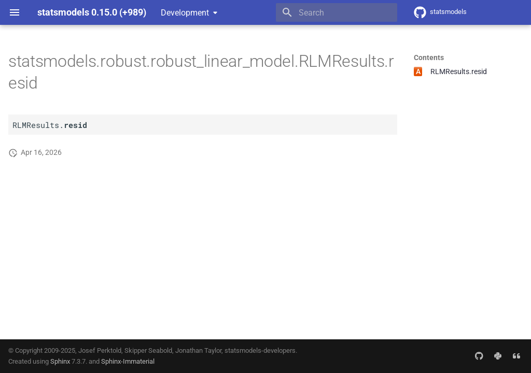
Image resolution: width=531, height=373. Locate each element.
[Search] (336, 12)
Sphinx (60, 361)
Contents (429, 57)
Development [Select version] (185, 13)
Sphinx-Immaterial (128, 361)
